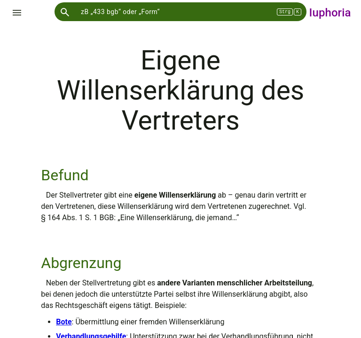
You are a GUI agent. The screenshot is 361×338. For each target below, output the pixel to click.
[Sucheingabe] (180, 11)
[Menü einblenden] (17, 12)
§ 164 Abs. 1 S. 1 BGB (77, 217)
